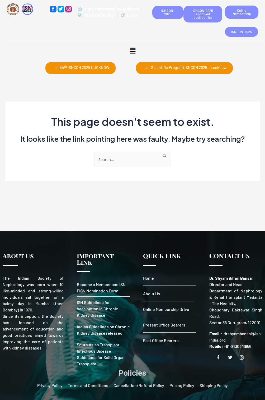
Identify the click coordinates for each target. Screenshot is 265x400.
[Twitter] (61, 9)
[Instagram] (244, 357)
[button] (132, 50)
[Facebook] (53, 9)
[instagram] (68, 9)
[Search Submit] (165, 155)
